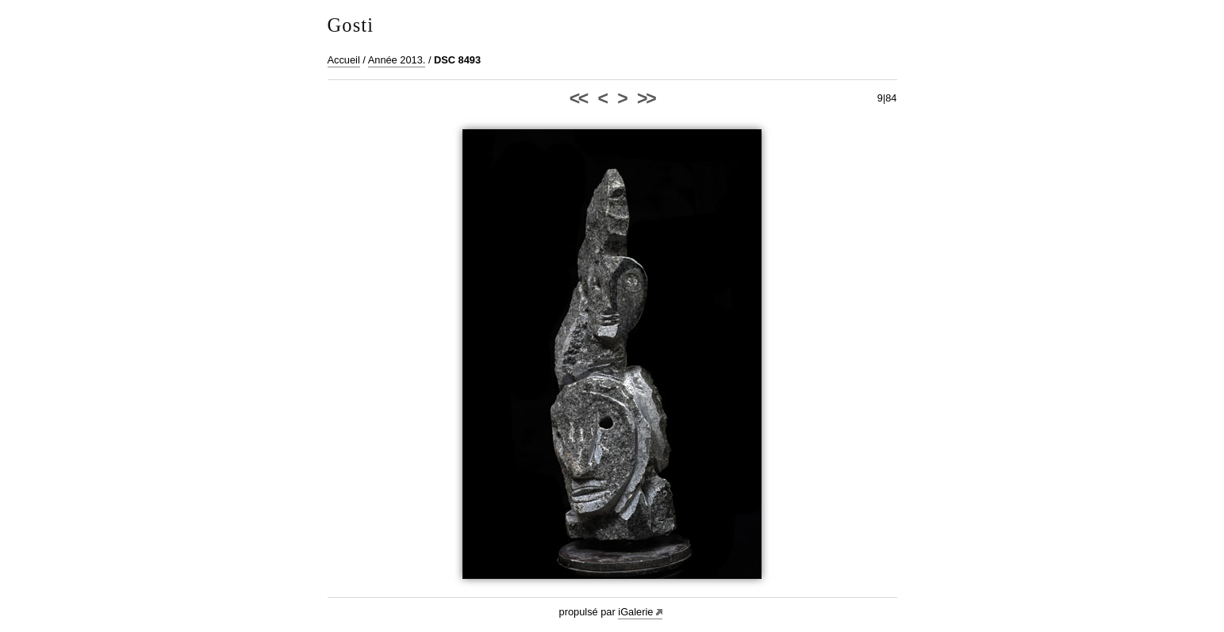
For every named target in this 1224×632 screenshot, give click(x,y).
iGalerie (635, 612)
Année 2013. (397, 60)
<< (578, 98)
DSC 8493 (457, 60)
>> (645, 98)
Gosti (351, 25)
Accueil (344, 60)
